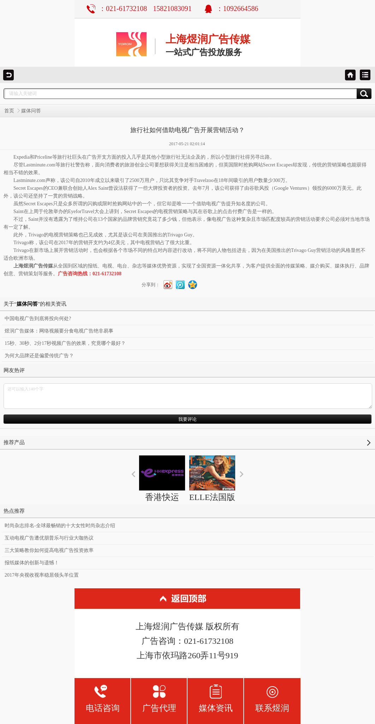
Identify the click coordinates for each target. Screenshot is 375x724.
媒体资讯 (216, 698)
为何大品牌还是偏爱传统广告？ (39, 355)
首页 (9, 110)
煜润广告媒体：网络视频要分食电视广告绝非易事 (59, 331)
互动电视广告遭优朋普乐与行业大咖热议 (49, 538)
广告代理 (159, 698)
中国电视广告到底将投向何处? (38, 318)
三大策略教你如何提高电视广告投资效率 (49, 550)
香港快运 (162, 478)
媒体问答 (31, 110)
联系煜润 (272, 698)
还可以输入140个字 (188, 396)
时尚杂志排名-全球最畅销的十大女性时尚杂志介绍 (60, 525)
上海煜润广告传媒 (208, 39)
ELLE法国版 (212, 478)
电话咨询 (103, 698)
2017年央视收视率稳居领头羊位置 (42, 575)
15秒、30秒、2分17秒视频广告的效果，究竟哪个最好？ (65, 343)
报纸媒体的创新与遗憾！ (32, 562)
